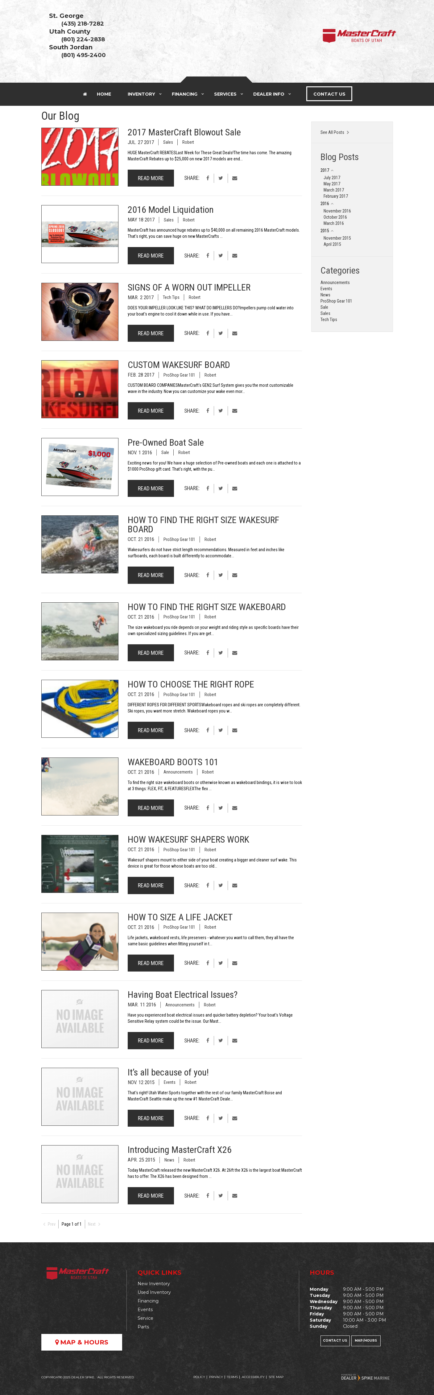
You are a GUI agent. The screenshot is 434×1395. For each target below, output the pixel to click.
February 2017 (336, 196)
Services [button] (225, 94)
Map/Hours (366, 1341)
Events (170, 1082)
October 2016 (335, 217)
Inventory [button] (141, 94)
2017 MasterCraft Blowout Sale (184, 132)
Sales (168, 142)
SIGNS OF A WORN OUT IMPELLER (189, 287)
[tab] (352, 170)
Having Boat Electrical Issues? (183, 994)
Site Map (276, 1377)
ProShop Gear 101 (179, 375)
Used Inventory (154, 1292)
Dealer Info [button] (268, 94)
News (169, 1160)
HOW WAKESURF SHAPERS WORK (188, 839)
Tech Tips (171, 297)
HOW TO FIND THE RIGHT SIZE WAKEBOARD (207, 606)
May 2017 (332, 183)
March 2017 (334, 190)
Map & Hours (81, 1342)
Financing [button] (184, 94)
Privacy (216, 1377)
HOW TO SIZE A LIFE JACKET (180, 917)
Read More (151, 178)
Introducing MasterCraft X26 (180, 1149)
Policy (199, 1377)
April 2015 (332, 244)
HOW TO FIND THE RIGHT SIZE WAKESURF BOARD (203, 524)
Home (97, 94)
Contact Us (329, 94)
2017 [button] (324, 170)
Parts (143, 1327)
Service (145, 1318)
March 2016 (334, 223)
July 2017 (332, 177)
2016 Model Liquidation (171, 209)
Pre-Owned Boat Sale (166, 442)
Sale (165, 452)
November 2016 (337, 210)
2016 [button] (324, 203)
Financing (148, 1301)
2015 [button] (324, 230)
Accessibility (253, 1377)
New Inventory (154, 1283)
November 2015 (337, 238)
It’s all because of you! (168, 1072)
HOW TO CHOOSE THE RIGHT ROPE (191, 684)
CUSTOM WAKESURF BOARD (179, 364)
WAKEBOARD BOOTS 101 (173, 762)
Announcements (178, 772)
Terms (232, 1377)
